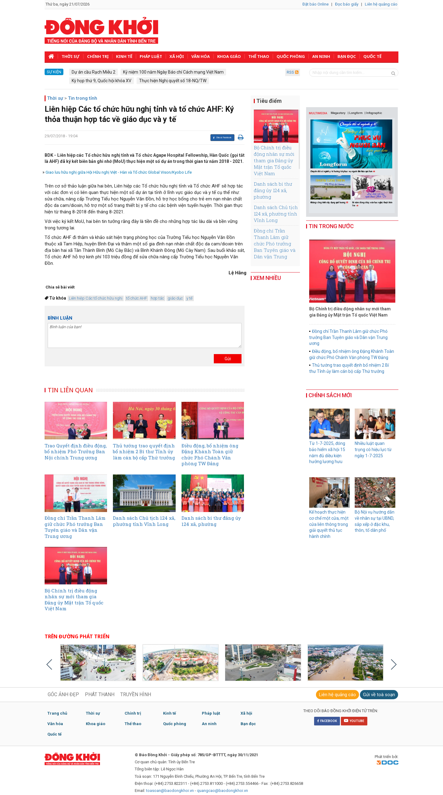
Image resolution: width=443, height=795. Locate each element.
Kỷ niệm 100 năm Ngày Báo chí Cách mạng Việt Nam (173, 72)
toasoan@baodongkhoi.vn (170, 790)
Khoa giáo (229, 56)
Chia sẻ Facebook (222, 137)
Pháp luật (151, 56)
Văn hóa (200, 56)
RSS (292, 72)
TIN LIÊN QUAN (71, 390)
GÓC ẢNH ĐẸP (63, 694)
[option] (331, 190)
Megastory (338, 113)
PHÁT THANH (99, 694)
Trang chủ (57, 713)
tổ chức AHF (136, 298)
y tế (189, 298)
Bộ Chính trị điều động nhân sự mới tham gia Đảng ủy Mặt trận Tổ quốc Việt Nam (274, 160)
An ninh (321, 56)
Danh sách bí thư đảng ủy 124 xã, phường (273, 190)
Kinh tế (124, 56)
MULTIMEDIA (318, 113)
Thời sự (71, 56)
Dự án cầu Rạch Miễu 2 (93, 72)
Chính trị (98, 56)
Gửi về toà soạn (379, 694)
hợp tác (157, 298)
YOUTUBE (354, 720)
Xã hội (177, 56)
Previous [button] (312, 190)
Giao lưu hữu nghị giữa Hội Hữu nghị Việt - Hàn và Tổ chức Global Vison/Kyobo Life (119, 172)
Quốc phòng (291, 56)
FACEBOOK (327, 721)
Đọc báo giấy (346, 4)
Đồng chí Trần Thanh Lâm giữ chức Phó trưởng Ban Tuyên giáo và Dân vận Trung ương (274, 247)
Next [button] (391, 190)
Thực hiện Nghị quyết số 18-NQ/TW (172, 80)
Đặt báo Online (315, 4)
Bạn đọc (346, 56)
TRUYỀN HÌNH (135, 694)
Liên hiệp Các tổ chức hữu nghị (95, 298)
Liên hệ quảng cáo (381, 4)
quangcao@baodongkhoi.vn (222, 790)
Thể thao (258, 56)
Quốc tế (372, 56)
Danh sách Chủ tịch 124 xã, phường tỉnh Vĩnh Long (276, 213)
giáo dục (175, 298)
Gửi (228, 358)
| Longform (355, 113)
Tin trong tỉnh (82, 98)
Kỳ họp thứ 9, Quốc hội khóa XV (101, 80)
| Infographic (373, 113)
